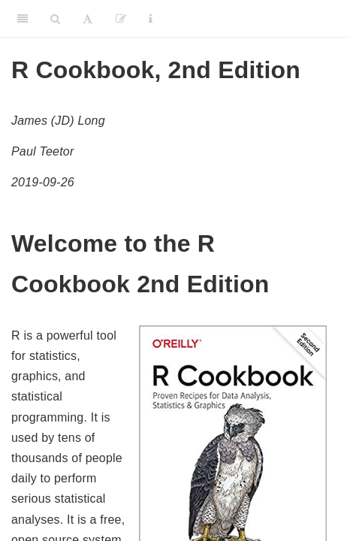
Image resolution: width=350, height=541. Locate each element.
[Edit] (120, 19)
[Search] (55, 19)
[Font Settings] (87, 19)
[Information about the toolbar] (150, 19)
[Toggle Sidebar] (22, 19)
